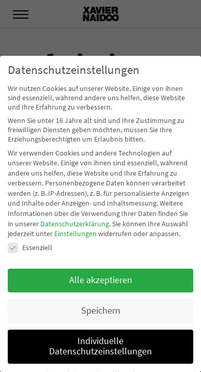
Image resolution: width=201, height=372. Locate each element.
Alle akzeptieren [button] (100, 280)
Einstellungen (75, 233)
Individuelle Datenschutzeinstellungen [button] (100, 346)
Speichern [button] (100, 310)
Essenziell (30, 247)
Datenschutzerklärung (74, 223)
